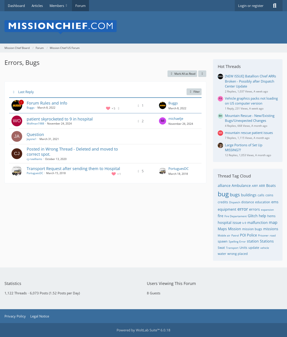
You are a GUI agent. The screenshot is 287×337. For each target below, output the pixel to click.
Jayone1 (32, 139)
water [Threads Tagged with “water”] (222, 254)
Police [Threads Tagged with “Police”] (252, 235)
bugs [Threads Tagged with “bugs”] (235, 195)
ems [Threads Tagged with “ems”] (274, 201)
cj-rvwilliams (34, 159)
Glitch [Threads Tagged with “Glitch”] (253, 215)
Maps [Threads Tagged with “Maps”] (222, 228)
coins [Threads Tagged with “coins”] (269, 195)
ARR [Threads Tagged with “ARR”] (262, 186)
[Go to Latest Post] (162, 105)
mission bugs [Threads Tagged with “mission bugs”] (252, 229)
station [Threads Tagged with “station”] (253, 241)
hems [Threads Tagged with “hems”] (271, 216)
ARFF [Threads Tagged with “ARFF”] (255, 186)
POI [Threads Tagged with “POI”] (243, 235)
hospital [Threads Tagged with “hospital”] (224, 222)
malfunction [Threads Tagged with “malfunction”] (257, 222)
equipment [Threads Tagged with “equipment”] (227, 209)
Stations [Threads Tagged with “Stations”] (267, 241)
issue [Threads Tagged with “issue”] (237, 222)
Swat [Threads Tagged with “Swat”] (221, 247)
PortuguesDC (35, 173)
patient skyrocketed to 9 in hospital (60, 119)
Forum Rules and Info (47, 103)
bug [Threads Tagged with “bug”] (223, 194)
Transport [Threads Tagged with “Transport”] (232, 248)
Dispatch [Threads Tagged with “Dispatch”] (234, 202)
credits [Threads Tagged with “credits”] (223, 202)
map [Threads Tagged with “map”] (273, 222)
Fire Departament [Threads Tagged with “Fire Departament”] (235, 216)
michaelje (175, 118)
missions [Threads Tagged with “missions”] (270, 228)
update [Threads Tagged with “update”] (253, 247)
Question (35, 134)
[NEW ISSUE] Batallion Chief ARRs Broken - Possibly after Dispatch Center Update (250, 81)
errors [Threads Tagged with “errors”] (254, 209)
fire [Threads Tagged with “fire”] (220, 215)
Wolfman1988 (35, 123)
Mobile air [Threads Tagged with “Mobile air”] (224, 235)
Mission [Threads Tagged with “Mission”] (234, 228)
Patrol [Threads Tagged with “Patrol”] (235, 235)
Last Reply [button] (26, 92)
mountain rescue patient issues (249, 132)
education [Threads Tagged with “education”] (262, 202)
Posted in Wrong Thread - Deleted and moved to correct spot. (72, 151)
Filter (194, 92)
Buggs (31, 107)
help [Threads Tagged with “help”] (262, 215)
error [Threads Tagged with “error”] (242, 209)
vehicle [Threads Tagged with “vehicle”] (264, 248)
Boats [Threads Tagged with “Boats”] (271, 185)
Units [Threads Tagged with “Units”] (243, 247)
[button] (202, 73)
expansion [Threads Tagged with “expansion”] (267, 210)
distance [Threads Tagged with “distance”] (247, 202)
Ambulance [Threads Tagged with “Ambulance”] (241, 185)
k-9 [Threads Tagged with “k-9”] (244, 223)
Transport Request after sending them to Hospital (73, 168)
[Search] (275, 5)
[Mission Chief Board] (143, 27)
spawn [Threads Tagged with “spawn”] (223, 241)
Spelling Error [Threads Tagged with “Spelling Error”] (237, 241)
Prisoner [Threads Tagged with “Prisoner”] (263, 235)
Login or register (250, 5)
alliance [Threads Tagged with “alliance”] (224, 185)
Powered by (143, 330)
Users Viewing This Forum (171, 283)
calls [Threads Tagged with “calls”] (261, 195)
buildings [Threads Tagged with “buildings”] (249, 195)
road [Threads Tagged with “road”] (273, 235)
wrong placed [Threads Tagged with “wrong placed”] (237, 254)
